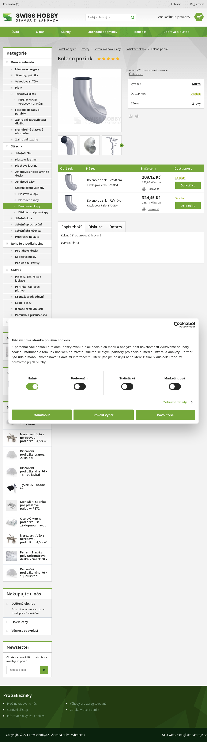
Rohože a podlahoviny (27, 243)
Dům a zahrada (22, 62)
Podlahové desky (26, 250)
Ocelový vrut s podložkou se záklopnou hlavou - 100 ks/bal (33, 524)
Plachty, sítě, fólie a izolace (28, 278)
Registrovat (197, 4)
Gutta (196, 84)
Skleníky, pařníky (26, 75)
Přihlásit (176, 4)
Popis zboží (71, 226)
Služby (66, 32)
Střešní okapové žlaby (107, 49)
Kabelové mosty (25, 257)
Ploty (18, 87)
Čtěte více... (136, 74)
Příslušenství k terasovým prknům (30, 101)
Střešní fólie (23, 153)
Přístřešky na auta (27, 237)
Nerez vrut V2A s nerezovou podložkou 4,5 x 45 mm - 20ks (33, 439)
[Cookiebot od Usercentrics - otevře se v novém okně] (176, 325)
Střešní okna (23, 218)
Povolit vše (165, 415)
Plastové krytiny (26, 159)
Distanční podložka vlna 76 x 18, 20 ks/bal (33, 572)
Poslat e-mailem (131, 116)
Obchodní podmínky (102, 32)
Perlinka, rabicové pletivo (27, 288)
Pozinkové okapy (136, 49)
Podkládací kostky (27, 263)
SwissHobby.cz (67, 49)
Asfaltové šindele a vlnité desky (32, 173)
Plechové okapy (28, 200)
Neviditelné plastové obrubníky (29, 131)
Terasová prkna (25, 94)
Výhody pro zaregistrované (88, 704)
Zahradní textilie (26, 139)
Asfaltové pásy (25, 181)
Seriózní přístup (17, 710)
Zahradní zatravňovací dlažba (30, 121)
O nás (40, 32)
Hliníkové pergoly (27, 69)
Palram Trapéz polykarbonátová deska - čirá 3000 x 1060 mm (33, 557)
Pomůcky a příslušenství (31, 315)
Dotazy (115, 226)
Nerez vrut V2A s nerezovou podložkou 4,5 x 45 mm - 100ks (33, 540)
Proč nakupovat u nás (22, 704)
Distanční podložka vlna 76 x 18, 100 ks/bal (33, 471)
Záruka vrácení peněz (84, 710)
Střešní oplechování (28, 224)
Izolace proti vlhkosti (29, 309)
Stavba (16, 270)
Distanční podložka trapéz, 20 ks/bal (32, 454)
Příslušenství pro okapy (33, 212)
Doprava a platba (176, 32)
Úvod (15, 32)
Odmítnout (42, 415)
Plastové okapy (28, 194)
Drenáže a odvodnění (29, 296)
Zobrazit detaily (175, 402)
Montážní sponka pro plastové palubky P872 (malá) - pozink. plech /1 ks (33, 508)
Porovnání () (11, 4)
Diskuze (95, 226)
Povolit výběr (103, 415)
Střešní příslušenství (28, 230)
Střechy (85, 49)
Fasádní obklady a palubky (27, 111)
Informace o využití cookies (26, 716)
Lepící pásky (23, 303)
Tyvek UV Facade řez (32, 486)
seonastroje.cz (197, 735)
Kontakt (140, 32)
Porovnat (150, 189)
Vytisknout (137, 116)
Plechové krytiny (26, 165)
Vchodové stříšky (26, 81)
